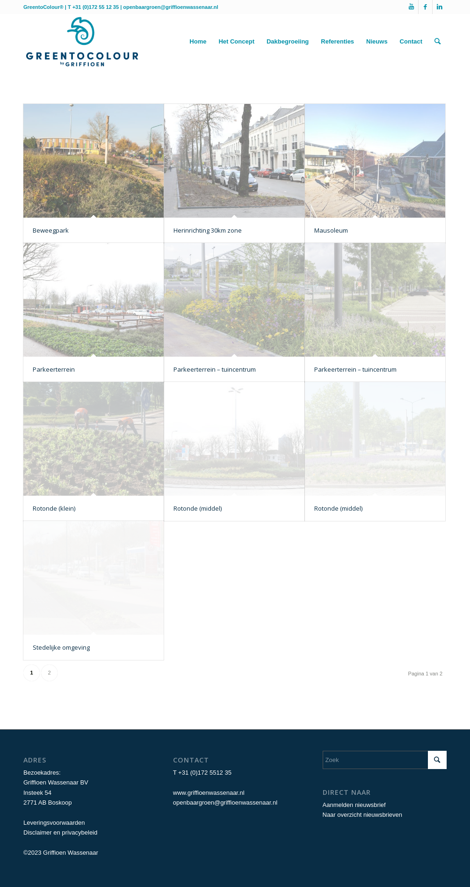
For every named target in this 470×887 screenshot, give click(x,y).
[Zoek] (437, 41)
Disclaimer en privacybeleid (60, 832)
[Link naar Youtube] (411, 7)
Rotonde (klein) (54, 508)
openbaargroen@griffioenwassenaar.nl (170, 7)
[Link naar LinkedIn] (440, 7)
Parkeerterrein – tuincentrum (215, 369)
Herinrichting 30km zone (208, 230)
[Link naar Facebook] (425, 7)
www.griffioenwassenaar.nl (209, 792)
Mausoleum (331, 230)
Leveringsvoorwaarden (54, 822)
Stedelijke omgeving (61, 647)
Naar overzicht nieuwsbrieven (363, 814)
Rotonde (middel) (198, 508)
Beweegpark (51, 230)
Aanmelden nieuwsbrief (354, 804)
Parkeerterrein (54, 369)
